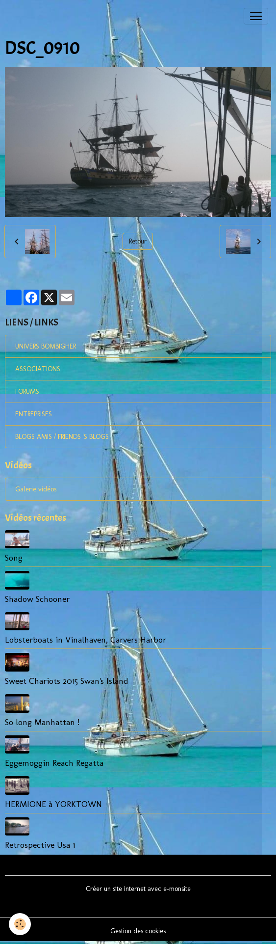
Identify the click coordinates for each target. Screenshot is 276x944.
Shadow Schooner (37, 598)
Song (14, 557)
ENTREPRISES (33, 414)
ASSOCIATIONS (37, 369)
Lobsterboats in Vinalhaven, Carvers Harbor (85, 639)
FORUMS (27, 391)
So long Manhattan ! (42, 722)
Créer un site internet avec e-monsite (138, 889)
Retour (138, 241)
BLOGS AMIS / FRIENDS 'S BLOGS (62, 436)
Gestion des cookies (138, 931)
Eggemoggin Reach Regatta (54, 762)
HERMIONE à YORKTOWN (53, 804)
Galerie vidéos (35, 489)
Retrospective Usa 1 (40, 844)
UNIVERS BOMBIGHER (45, 346)
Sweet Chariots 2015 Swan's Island (66, 680)
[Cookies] (20, 924)
